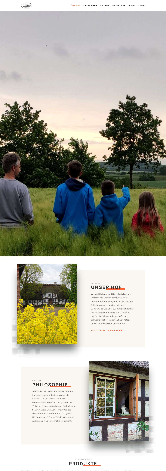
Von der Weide (90, 6)
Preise (132, 6)
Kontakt (141, 6)
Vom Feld (104, 6)
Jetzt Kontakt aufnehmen (105, 330)
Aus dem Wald (119, 6)
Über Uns (75, 6)
